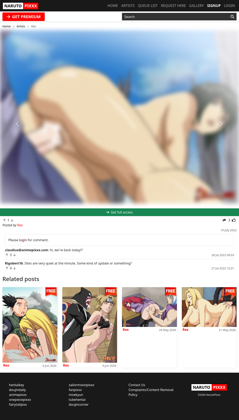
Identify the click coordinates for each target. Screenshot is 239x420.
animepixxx (18, 394)
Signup (214, 5)
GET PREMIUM (24, 16)
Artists (128, 5)
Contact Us (136, 385)
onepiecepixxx (20, 399)
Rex (6, 365)
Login (229, 5)
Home (112, 5)
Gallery (196, 5)
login (23, 240)
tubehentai (77, 399)
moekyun (76, 394)
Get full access (119, 212)
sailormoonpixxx (81, 385)
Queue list (147, 5)
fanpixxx (75, 390)
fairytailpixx (18, 404)
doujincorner (79, 404)
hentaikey (16, 385)
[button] (18, 124)
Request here (173, 5)
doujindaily (17, 390)
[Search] (232, 17)
